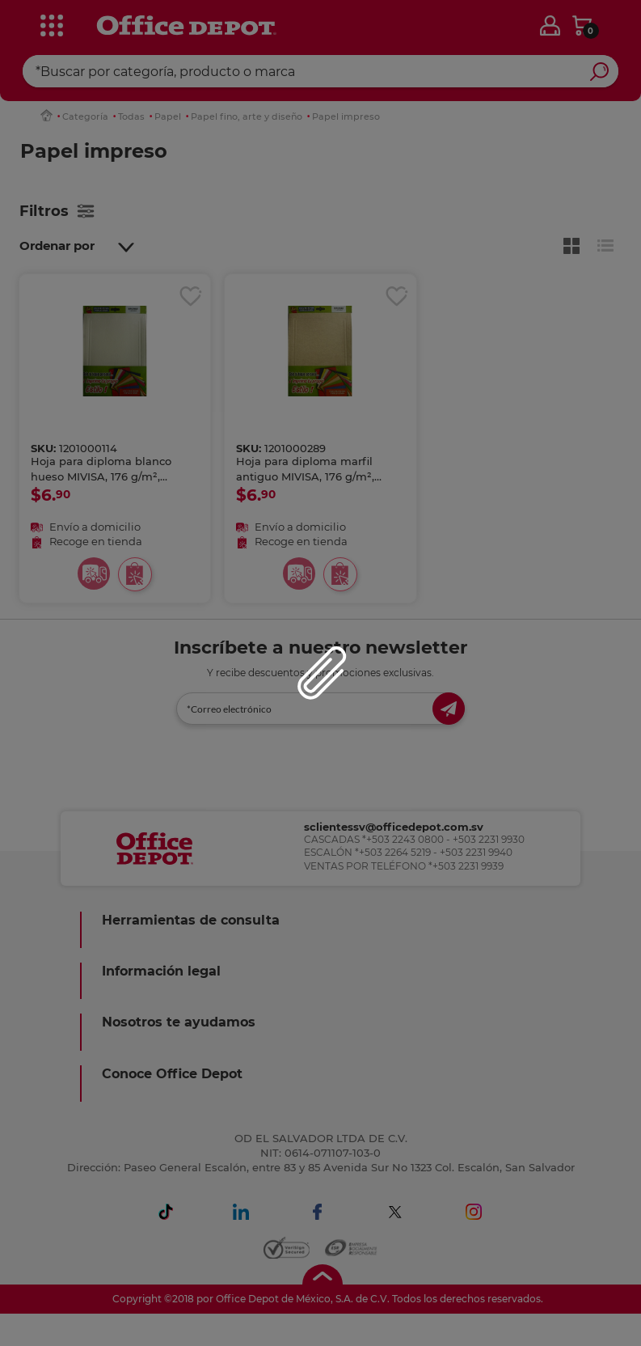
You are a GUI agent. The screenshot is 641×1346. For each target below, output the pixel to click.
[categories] (50, 23)
